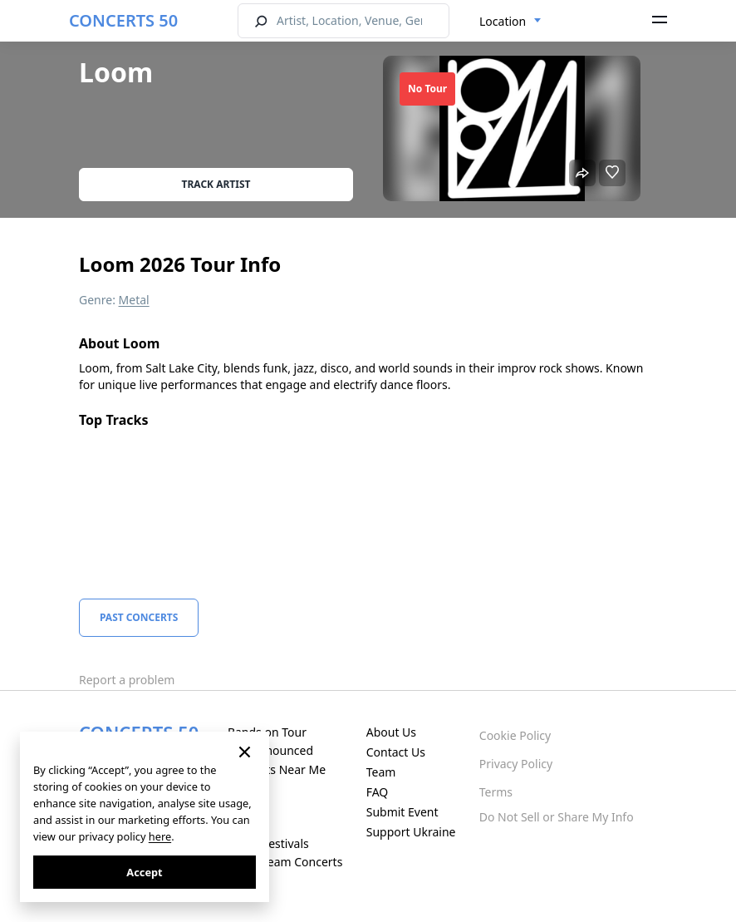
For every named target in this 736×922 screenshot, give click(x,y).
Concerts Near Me (277, 769)
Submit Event (402, 812)
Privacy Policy (515, 764)
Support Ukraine (411, 832)
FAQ (377, 792)
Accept (144, 872)
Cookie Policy (515, 735)
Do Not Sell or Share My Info (556, 817)
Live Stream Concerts (285, 862)
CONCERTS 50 (123, 20)
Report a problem (126, 680)
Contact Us (395, 752)
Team (381, 772)
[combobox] (510, 21)
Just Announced (270, 750)
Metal (134, 300)
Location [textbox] (502, 21)
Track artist (216, 184)
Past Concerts (139, 617)
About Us (391, 732)
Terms (496, 792)
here (160, 836)
